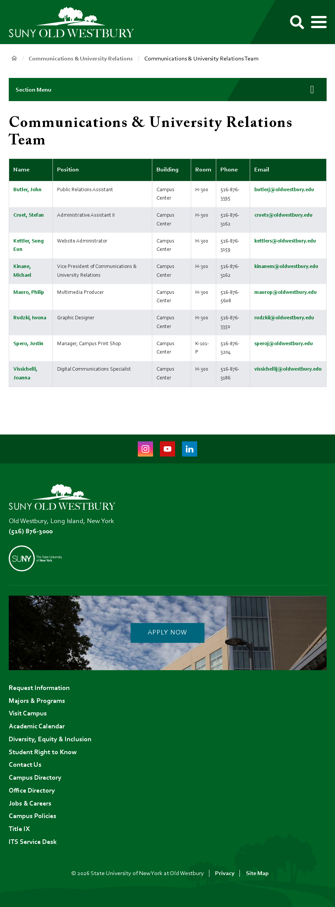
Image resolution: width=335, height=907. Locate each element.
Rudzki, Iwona (29, 318)
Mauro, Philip (28, 292)
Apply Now (167, 633)
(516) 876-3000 (31, 531)
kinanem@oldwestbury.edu (286, 266)
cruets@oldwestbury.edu (283, 215)
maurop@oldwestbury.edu (285, 292)
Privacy (224, 874)
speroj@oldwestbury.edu (283, 343)
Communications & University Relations (81, 59)
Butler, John (27, 189)
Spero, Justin (28, 343)
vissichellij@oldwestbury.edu (288, 369)
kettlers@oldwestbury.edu (285, 241)
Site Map (257, 874)
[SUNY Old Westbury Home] (75, 22)
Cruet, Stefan (28, 215)
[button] (168, 89)
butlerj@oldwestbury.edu (284, 189)
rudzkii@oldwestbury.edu (284, 318)
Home (14, 58)
